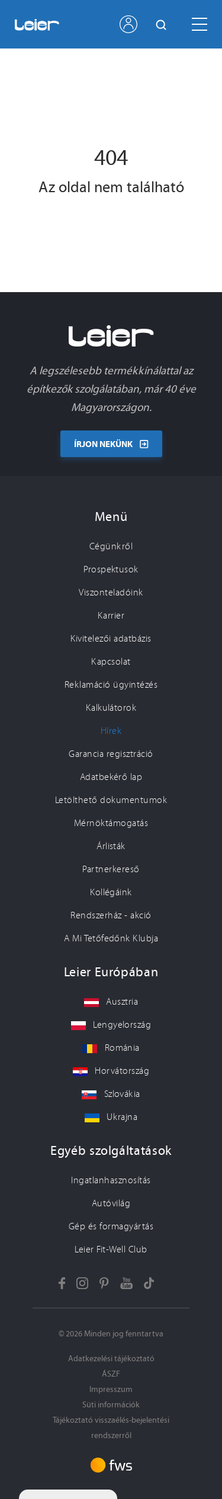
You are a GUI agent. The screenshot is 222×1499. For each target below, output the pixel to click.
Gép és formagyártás (111, 1226)
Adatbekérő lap (111, 777)
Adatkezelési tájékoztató (111, 1359)
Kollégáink (111, 892)
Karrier (111, 615)
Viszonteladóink (111, 592)
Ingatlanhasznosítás (110, 1180)
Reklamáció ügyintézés (111, 684)
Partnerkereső (110, 869)
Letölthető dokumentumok (111, 800)
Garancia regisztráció (111, 754)
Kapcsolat (110, 661)
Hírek (111, 731)
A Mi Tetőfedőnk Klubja (111, 938)
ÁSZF (111, 1374)
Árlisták (111, 846)
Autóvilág (111, 1203)
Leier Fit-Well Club (111, 1249)
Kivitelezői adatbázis (110, 638)
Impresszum (111, 1389)
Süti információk (111, 1405)
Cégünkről (111, 546)
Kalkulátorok (111, 707)
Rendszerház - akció (110, 915)
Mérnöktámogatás (111, 823)
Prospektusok (111, 569)
